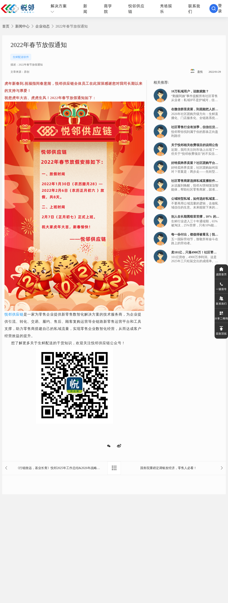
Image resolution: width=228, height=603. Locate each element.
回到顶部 (221, 333)
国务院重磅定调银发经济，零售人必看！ (168, 468)
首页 (5, 26)
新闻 (85, 8)
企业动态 (42, 26)
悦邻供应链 (13, 314)
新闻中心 (22, 26)
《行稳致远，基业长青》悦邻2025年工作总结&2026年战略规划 (59, 468)
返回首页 (221, 269)
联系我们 (221, 301)
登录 (220, 8)
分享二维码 (221, 317)
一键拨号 (221, 285)
